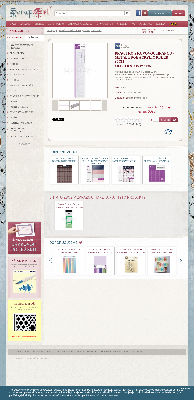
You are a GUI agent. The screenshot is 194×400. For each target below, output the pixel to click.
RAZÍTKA (14, 117)
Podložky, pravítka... (92, 30)
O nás (13, 24)
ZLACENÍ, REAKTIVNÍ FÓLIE (24, 96)
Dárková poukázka (80, 24)
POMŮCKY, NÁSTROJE (70, 30)
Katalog (25, 24)
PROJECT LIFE (17, 64)
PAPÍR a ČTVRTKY (19, 107)
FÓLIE (13, 90)
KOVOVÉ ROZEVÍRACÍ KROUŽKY (21, 46)
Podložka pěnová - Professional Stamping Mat (156, 161)
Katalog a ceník (34, 352)
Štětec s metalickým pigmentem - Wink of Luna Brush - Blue (24, 265)
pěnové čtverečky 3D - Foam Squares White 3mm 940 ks (69, 207)
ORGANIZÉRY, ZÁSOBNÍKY (24, 136)
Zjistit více (113, 395)
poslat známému (122, 46)
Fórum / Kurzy (104, 24)
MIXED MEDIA (17, 74)
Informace (145, 24)
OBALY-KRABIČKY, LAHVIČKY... (19, 129)
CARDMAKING (17, 58)
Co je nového (56, 24)
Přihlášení (160, 13)
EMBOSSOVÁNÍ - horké (21, 85)
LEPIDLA (14, 80)
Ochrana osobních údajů (115, 352)
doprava (181, 260)
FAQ (133, 24)
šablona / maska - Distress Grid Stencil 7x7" (64, 161)
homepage (52, 30)
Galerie (122, 24)
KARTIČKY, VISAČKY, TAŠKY (25, 69)
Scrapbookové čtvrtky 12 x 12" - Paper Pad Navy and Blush (95, 161)
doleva (50, 260)
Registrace (178, 13)
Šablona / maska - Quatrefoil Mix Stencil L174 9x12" (24, 308)
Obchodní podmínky (87, 352)
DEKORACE (16, 101)
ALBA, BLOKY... (18, 53)
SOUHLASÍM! (183, 389)
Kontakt (161, 24)
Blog (174, 24)
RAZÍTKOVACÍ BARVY (21, 123)
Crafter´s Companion (133, 92)
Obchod (39, 24)
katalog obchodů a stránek (32, 358)
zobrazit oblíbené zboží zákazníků (24, 336)
